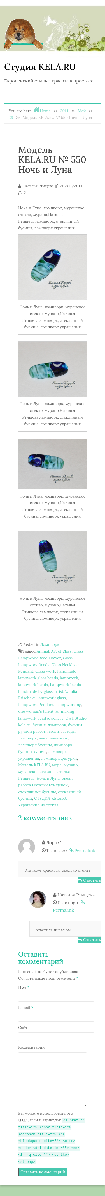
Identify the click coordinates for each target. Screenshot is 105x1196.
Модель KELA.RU (34, 764)
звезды (69, 731)
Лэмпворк (49, 644)
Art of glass (61, 651)
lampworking (69, 704)
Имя (23, 987)
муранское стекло (35, 771)
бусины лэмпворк (49, 724)
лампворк (27, 738)
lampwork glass (52, 697)
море (57, 764)
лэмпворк (59, 738)
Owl (69, 718)
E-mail (25, 1007)
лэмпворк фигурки (59, 758)
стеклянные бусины (37, 791)
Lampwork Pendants (36, 704)
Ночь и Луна (48, 778)
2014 (64, 110)
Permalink (84, 850)
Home (45, 110)
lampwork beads (33, 684)
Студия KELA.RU (40, 67)
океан (67, 778)
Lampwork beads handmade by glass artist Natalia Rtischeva (49, 691)
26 (11, 117)
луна (43, 738)
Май (82, 110)
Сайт (22, 1027)
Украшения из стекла (38, 805)
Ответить (92, 880)
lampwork (69, 677)
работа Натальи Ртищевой (43, 785)
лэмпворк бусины (35, 744)
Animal (43, 651)
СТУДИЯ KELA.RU (50, 798)
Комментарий (31, 1047)
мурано (71, 764)
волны (55, 731)
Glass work (45, 671)
